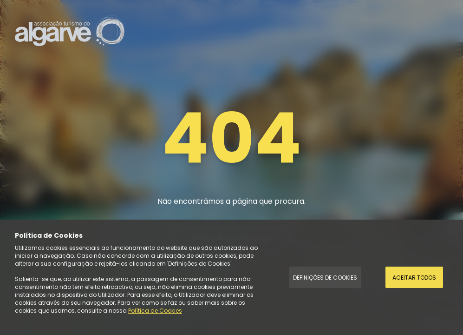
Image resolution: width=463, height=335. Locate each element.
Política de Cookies (155, 311)
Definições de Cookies (325, 277)
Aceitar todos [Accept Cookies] (414, 277)
